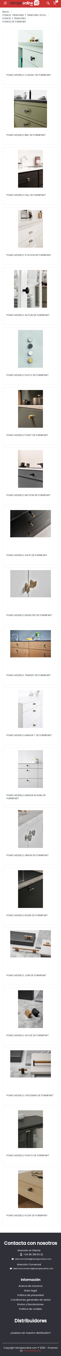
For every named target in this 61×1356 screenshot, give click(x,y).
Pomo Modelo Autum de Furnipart (28, 315)
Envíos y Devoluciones (30, 1304)
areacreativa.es (32, 1350)
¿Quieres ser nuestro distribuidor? (30, 1333)
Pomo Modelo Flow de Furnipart (27, 1215)
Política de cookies (30, 1309)
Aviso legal (30, 1290)
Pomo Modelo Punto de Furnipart (28, 1155)
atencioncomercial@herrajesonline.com (33, 1268)
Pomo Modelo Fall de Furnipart (26, 195)
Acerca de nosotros (31, 1286)
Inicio (5, 11)
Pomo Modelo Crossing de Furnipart (30, 1095)
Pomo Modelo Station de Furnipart (29, 255)
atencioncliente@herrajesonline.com (33, 1259)
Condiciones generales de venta (30, 1299)
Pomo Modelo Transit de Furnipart (29, 675)
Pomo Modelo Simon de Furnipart (28, 855)
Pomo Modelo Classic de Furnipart (29, 75)
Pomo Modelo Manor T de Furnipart (29, 735)
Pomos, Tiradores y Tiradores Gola (24, 15)
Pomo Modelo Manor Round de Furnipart (26, 796)
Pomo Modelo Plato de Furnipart (28, 375)
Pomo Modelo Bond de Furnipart (27, 915)
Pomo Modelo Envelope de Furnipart (29, 615)
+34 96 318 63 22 (33, 1254)
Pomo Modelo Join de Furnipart (27, 975)
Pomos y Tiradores (14, 18)
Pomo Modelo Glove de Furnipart (28, 1035)
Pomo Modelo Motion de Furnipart (29, 495)
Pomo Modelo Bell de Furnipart (26, 135)
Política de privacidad (30, 1295)
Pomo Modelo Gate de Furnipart (27, 555)
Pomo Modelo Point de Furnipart (27, 435)
